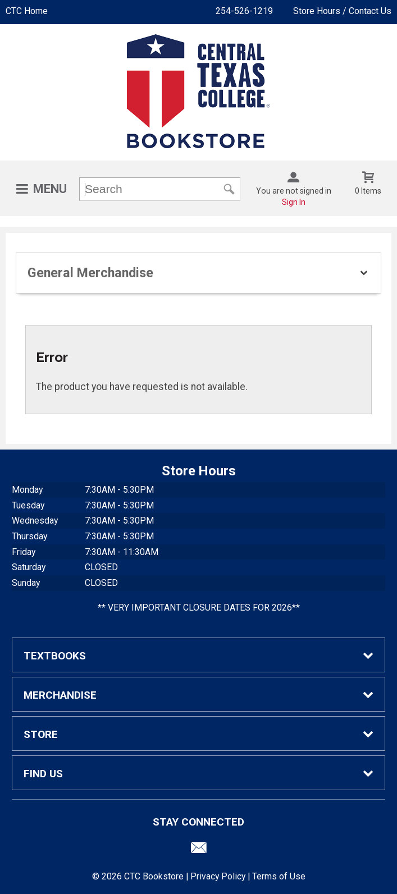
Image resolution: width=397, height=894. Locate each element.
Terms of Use (278, 876)
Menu (50, 189)
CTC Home (27, 11)
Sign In (293, 202)
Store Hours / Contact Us (342, 11)
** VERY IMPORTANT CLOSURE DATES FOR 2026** (199, 607)
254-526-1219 (244, 11)
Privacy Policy (217, 876)
